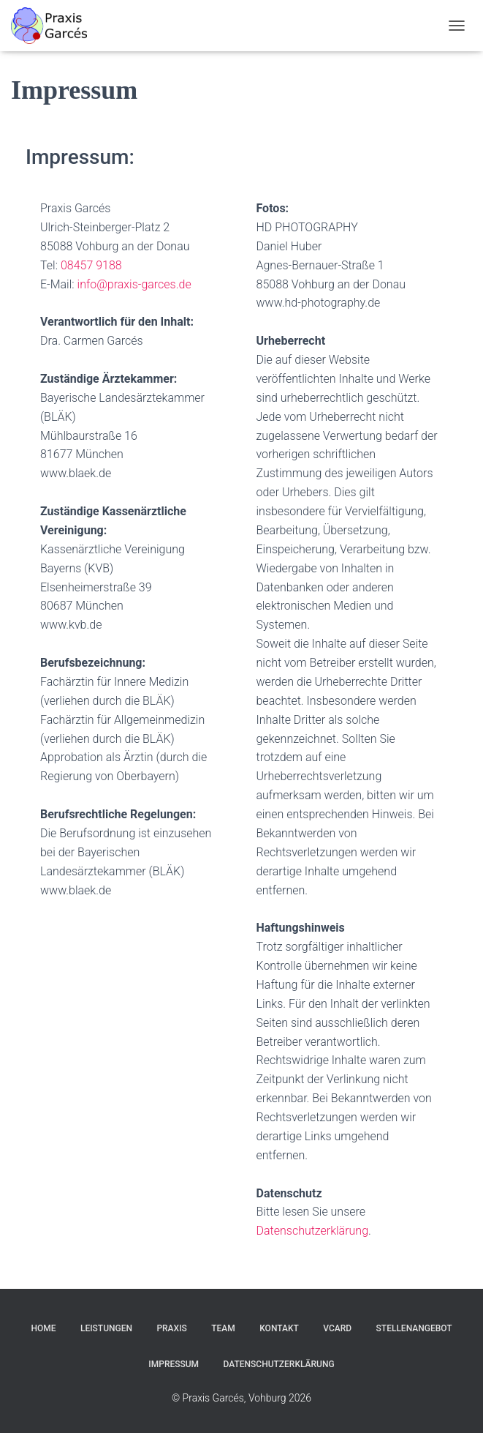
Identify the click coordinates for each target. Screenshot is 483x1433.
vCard (337, 1328)
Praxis (171, 1328)
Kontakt (279, 1328)
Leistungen (106, 1328)
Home (43, 1328)
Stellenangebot (414, 1328)
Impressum (173, 1364)
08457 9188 (91, 265)
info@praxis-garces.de (134, 284)
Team (223, 1328)
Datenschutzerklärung (312, 1231)
